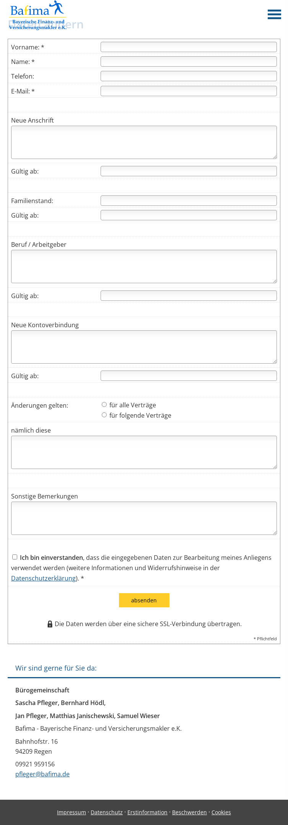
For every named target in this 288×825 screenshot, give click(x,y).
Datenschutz (107, 812)
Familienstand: (32, 201)
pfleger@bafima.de (42, 774)
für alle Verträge (129, 405)
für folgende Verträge (136, 415)
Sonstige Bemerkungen (44, 496)
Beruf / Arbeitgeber (39, 244)
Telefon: (22, 76)
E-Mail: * (23, 91)
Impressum (71, 812)
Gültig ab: (25, 171)
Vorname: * (27, 47)
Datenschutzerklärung (43, 578)
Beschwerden (189, 812)
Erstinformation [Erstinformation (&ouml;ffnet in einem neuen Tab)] (147, 812)
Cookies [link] (221, 812)
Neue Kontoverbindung (45, 325)
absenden (144, 600)
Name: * (23, 61)
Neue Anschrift (32, 120)
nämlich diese (31, 430)
